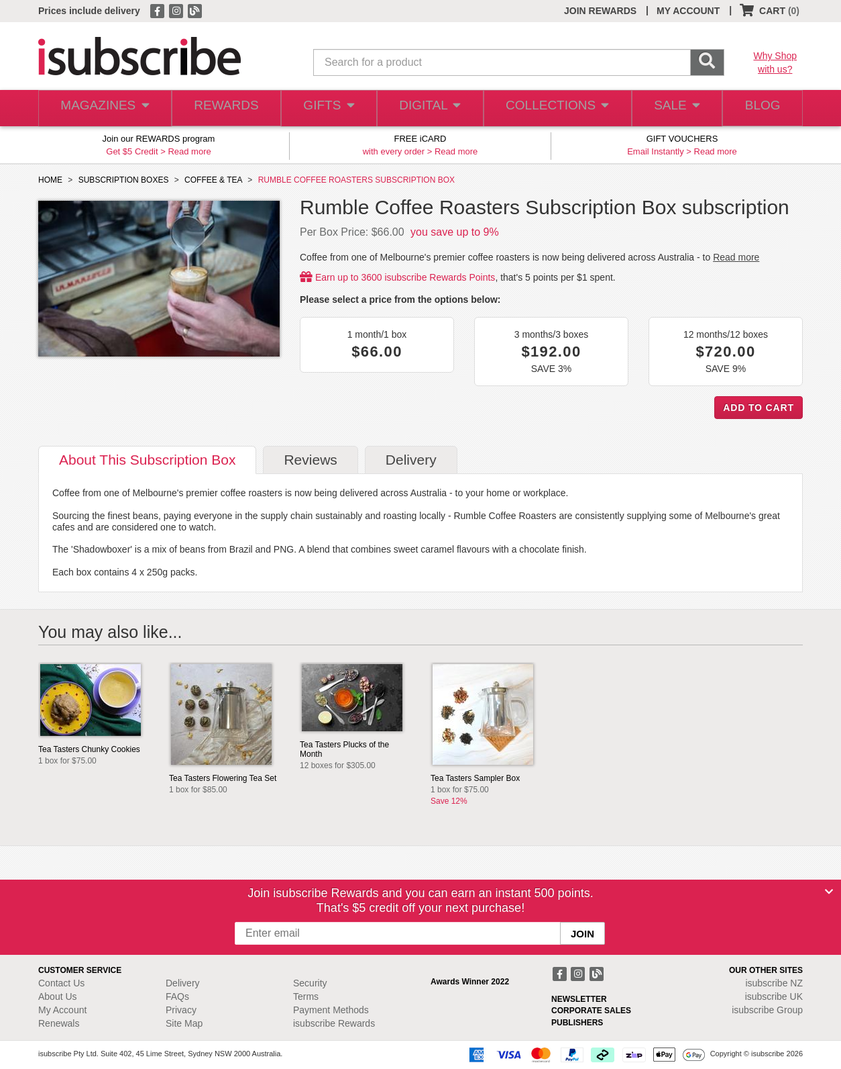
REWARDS (222, 108)
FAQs (177, 996)
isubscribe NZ (774, 983)
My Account (62, 1010)
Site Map (184, 1023)
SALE (671, 108)
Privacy (181, 1010)
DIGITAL (428, 108)
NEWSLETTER (579, 999)
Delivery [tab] (411, 459)
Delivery (183, 983)
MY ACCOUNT (688, 10)
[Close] (829, 892)
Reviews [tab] (310, 459)
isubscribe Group (767, 1010)
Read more (189, 151)
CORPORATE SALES (591, 1010)
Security (310, 983)
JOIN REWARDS (600, 10)
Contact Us (61, 983)
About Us (57, 996)
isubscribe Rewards (334, 1023)
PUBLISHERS (577, 1022)
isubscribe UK (774, 996)
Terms (306, 996)
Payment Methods (331, 1010)
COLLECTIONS (553, 108)
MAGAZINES (103, 108)
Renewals (58, 1023)
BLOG (760, 108)
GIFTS (326, 108)
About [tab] (147, 459)
